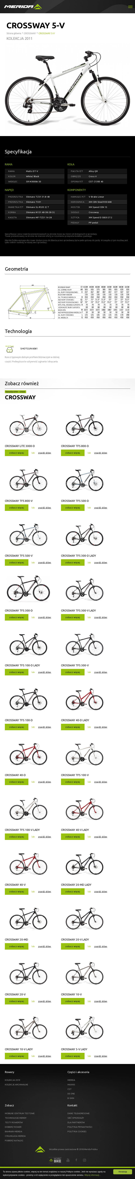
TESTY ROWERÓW (14, 1122)
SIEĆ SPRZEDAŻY (76, 1118)
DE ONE (71, 1093)
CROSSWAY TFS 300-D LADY (78, 555)
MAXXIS (71, 1084)
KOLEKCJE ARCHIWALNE (16, 1084)
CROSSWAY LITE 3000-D (20, 445)
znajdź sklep (44, 453)
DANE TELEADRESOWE (79, 1113)
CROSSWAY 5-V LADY (74, 1049)
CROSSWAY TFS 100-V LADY (22, 829)
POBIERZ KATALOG (14, 1140)
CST (70, 1089)
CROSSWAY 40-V (15, 884)
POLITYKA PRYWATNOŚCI (80, 1127)
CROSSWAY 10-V (71, 994)
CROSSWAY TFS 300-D (19, 610)
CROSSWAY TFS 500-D (75, 500)
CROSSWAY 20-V (15, 994)
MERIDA (71, 1080)
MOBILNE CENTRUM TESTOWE (20, 1113)
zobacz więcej (16, 453)
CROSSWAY (20, 397)
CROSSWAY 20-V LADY (75, 939)
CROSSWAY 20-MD (16, 939)
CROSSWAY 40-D (15, 775)
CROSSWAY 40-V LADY (75, 829)
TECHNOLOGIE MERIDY (15, 1118)
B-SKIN (71, 1098)
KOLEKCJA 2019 (12, 1080)
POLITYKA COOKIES (77, 1131)
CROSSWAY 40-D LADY (75, 720)
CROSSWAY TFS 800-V (19, 500)
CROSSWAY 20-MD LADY (76, 884)
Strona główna (13, 33)
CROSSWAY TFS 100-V (75, 775)
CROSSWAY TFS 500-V (19, 555)
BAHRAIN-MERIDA (13, 1131)
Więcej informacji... (92, 1175)
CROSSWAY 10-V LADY (19, 1049)
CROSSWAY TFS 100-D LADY (22, 665)
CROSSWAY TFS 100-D (19, 720)
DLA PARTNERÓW (76, 1122)
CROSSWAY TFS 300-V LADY (78, 610)
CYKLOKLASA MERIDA (15, 1136)
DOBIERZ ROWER (13, 1127)
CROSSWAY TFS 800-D (75, 445)
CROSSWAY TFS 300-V (75, 665)
